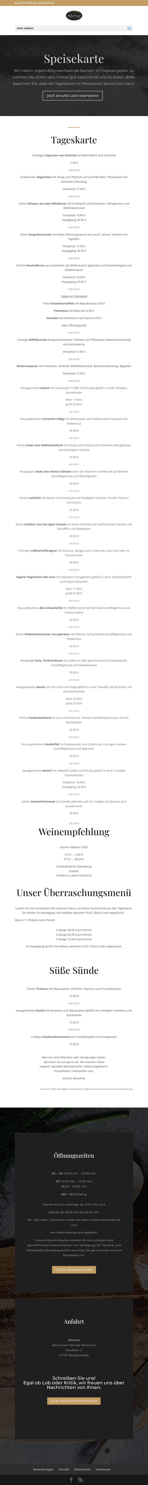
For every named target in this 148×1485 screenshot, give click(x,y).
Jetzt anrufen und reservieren (72, 95)
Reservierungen (43, 1469)
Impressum (103, 1469)
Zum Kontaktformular (73, 1401)
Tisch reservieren (74, 1270)
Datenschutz (82, 1469)
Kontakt (64, 1469)
